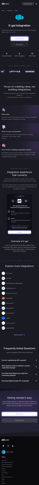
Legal (3, 479)
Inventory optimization (7, 464)
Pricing (3, 468)
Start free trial (28, 3)
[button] (36, 4)
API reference (19, 44)
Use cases (4, 460)
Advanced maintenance (7, 462)
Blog (3, 475)
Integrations (9, 10)
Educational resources (7, 477)
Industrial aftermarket (7, 466)
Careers (3, 470)
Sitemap (4, 483)
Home (3, 10)
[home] (5, 3)
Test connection (19, 38)
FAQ (3, 481)
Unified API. (13, 32)
